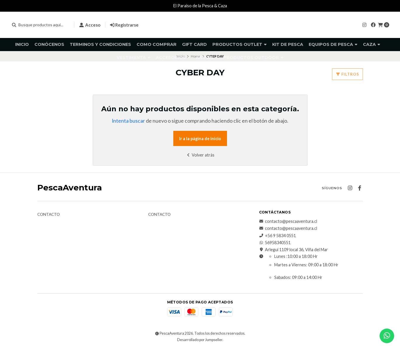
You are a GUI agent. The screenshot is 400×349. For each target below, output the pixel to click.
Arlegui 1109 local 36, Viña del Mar (293, 250)
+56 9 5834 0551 (277, 236)
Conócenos (49, 44)
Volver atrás (200, 154)
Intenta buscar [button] (128, 121)
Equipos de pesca (333, 44)
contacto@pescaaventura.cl (288, 221)
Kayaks (207, 57)
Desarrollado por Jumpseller (199, 340)
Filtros (347, 74)
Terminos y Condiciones (100, 44)
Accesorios (173, 57)
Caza (371, 44)
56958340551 (275, 243)
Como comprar (157, 44)
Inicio (22, 44)
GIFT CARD (194, 44)
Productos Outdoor (253, 57)
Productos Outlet (239, 44)
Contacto (48, 215)
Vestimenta (133, 57)
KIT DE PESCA (287, 44)
